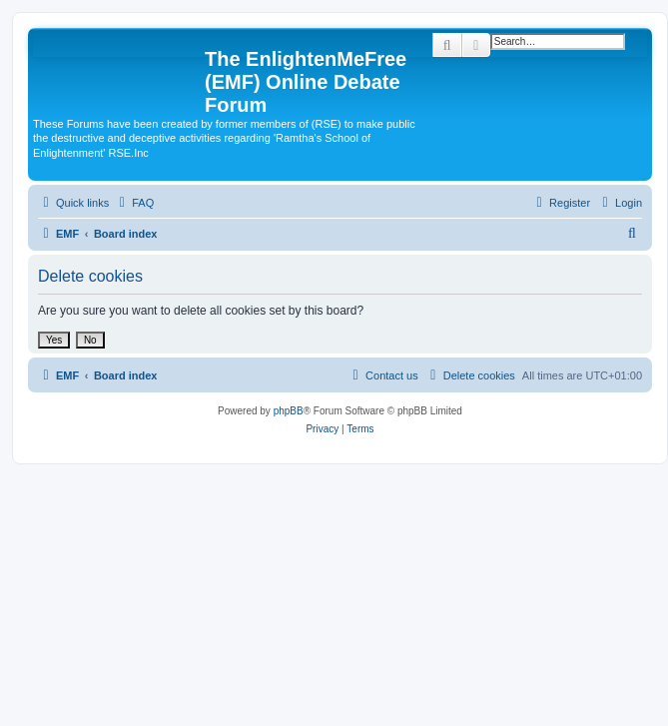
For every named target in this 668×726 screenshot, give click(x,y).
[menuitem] (134, 203)
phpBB (289, 410)
